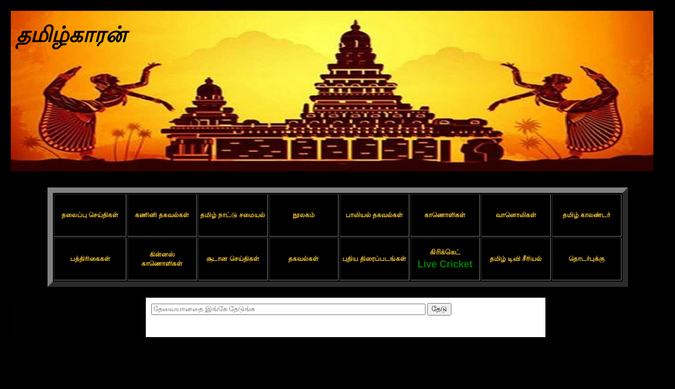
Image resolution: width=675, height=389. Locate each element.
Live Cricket (445, 264)
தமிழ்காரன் (71, 34)
